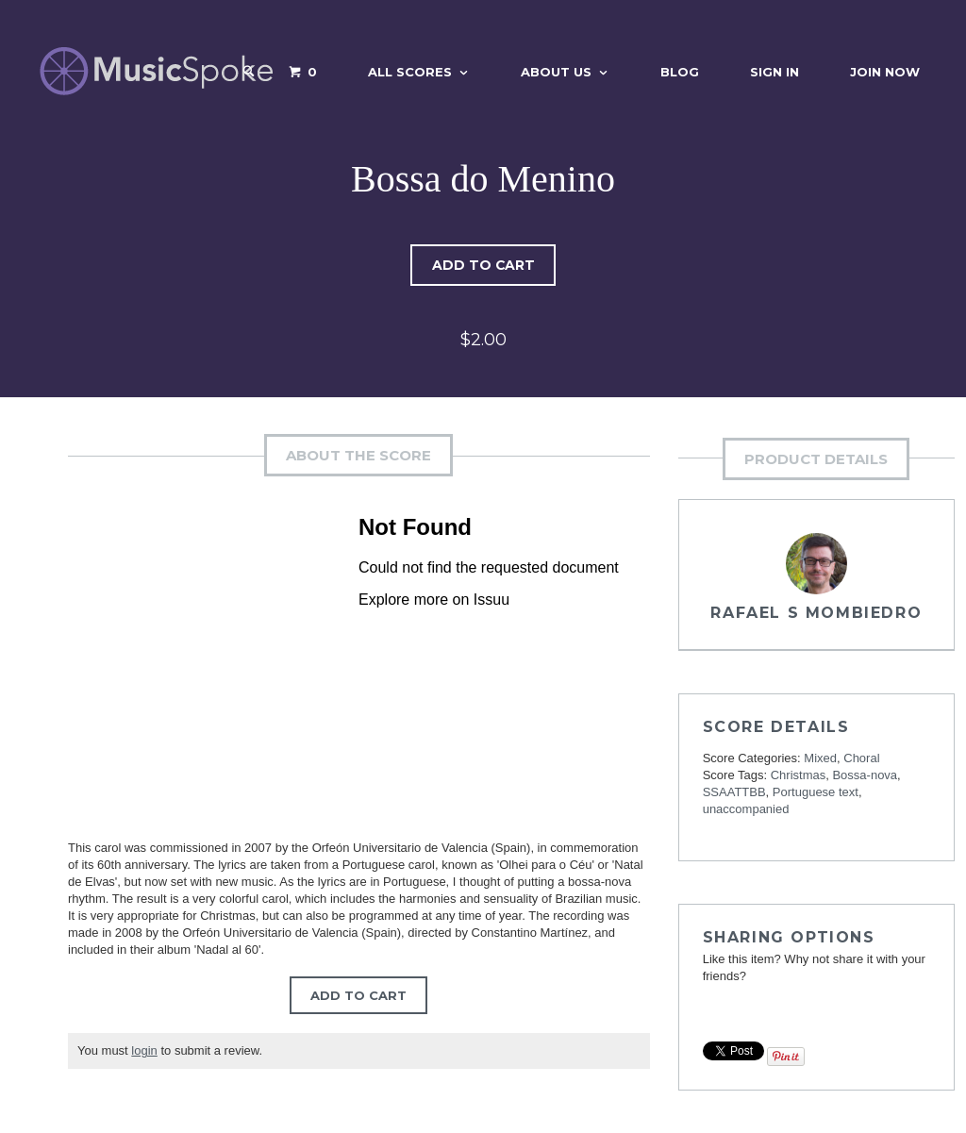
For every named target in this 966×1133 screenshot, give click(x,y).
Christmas (798, 775)
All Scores (410, 71)
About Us (556, 71)
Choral (861, 758)
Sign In (774, 71)
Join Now (885, 71)
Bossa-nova (864, 775)
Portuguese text (815, 792)
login (144, 1050)
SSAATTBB (734, 792)
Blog (679, 71)
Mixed (820, 758)
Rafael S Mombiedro (816, 613)
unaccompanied (746, 809)
